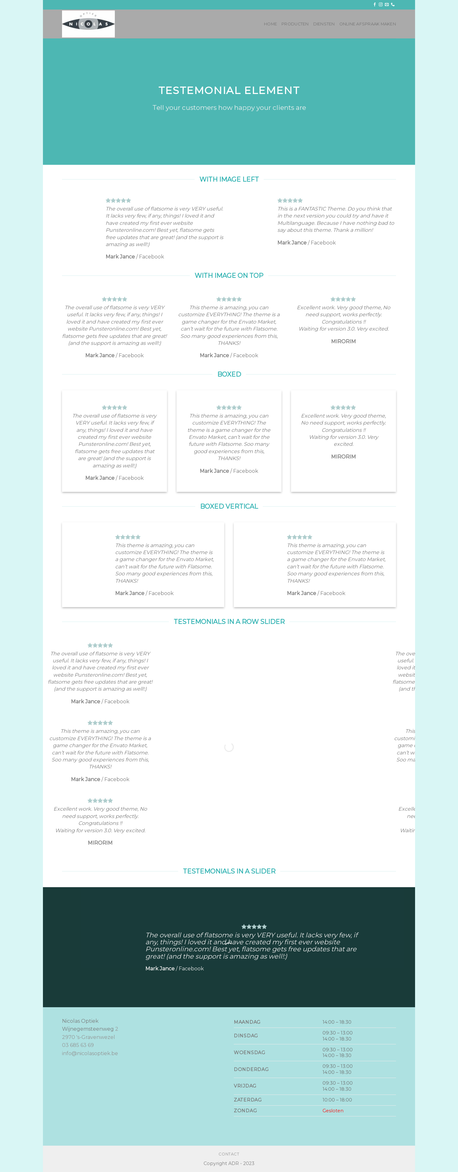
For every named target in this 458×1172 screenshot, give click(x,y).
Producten (295, 24)
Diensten (324, 24)
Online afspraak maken (367, 24)
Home (270, 24)
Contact (229, 1154)
